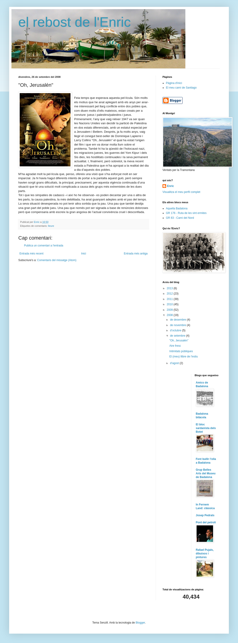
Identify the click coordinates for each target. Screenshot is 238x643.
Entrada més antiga (136, 253)
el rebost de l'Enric (74, 22)
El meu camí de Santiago (181, 87)
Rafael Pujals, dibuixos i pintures (205, 553)
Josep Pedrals (205, 515)
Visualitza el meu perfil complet (181, 192)
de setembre (178, 335)
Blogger (140, 622)
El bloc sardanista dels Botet (206, 428)
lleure (51, 225)
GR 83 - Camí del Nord (180, 217)
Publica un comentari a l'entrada (43, 245)
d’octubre (176, 330)
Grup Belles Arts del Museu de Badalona (206, 473)
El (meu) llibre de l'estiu (183, 356)
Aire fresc (175, 345)
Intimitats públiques (181, 351)
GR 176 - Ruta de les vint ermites (186, 213)
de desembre (178, 319)
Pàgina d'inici (174, 83)
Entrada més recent (31, 253)
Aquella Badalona (176, 208)
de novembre (178, 325)
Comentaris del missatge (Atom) (56, 260)
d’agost (175, 363)
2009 (170, 309)
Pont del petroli (206, 522)
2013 (170, 288)
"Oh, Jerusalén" (178, 340)
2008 (170, 315)
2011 (170, 299)
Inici (83, 253)
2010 (170, 304)
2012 (170, 293)
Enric (170, 186)
